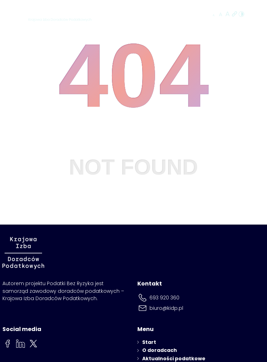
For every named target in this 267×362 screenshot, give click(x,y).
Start (149, 342)
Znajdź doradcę (181, 14)
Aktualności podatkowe (173, 358)
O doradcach (159, 350)
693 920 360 (164, 297)
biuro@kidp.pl (166, 308)
